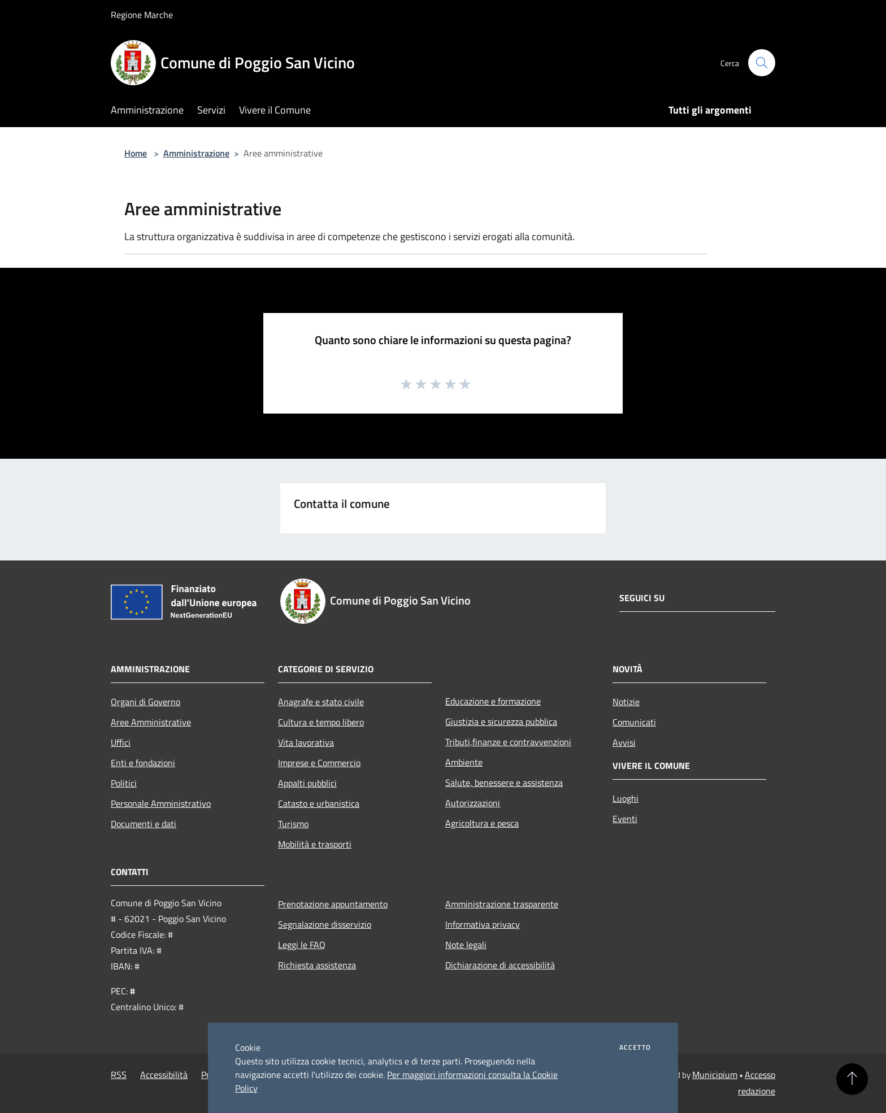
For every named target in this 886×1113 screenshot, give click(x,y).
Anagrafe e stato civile (321, 701)
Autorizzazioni (472, 803)
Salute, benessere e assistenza (504, 782)
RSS (119, 1074)
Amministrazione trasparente (501, 904)
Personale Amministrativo (161, 803)
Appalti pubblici (307, 783)
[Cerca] (761, 62)
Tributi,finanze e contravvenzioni (508, 742)
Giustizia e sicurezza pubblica (501, 721)
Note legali (466, 944)
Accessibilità (164, 1074)
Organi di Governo (145, 701)
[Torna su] (852, 1079)
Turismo (293, 824)
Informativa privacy (482, 924)
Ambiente (464, 762)
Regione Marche (142, 14)
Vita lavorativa (306, 742)
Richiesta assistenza (317, 965)
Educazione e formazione (493, 701)
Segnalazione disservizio (324, 924)
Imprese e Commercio (319, 762)
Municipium (714, 1074)
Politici (124, 783)
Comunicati (634, 722)
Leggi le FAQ (301, 944)
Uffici (121, 742)
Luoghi (626, 798)
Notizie (626, 701)
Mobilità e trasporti (314, 844)
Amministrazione (196, 153)
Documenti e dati (143, 824)
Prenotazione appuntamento (333, 904)
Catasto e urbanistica (318, 803)
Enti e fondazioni (143, 762)
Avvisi (624, 742)
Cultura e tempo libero (321, 722)
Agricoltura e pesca (482, 823)
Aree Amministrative (151, 722)
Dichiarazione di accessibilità (500, 965)
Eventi (625, 818)
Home (135, 153)
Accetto (635, 1047)
